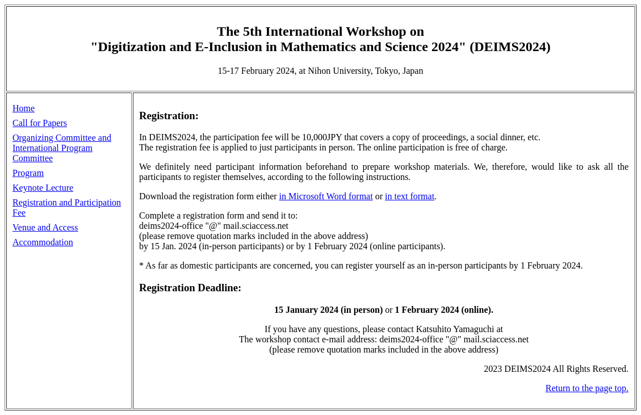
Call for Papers (39, 123)
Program (28, 173)
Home (23, 108)
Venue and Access (45, 227)
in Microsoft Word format (326, 196)
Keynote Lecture (42, 187)
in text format (409, 196)
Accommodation (42, 242)
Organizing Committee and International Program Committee (61, 148)
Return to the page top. (587, 388)
